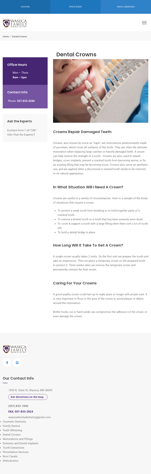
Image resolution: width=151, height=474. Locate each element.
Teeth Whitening (12, 430)
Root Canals (10, 456)
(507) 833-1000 (18, 406)
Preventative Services (16, 452)
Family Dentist (11, 426)
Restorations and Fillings (18, 439)
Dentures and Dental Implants (20, 443)
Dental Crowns (11, 434)
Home (6, 36)
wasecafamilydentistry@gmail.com (29, 417)
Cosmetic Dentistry (14, 421)
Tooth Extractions (13, 447)
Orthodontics (10, 460)
